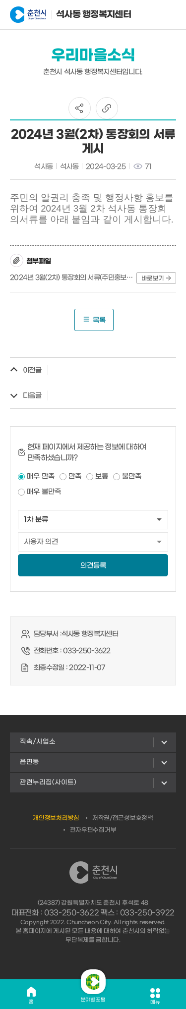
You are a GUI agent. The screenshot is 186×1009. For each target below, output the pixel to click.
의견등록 (93, 565)
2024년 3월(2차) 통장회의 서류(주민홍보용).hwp (71, 278)
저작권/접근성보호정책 (122, 818)
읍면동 (29, 762)
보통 (101, 476)
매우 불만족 (44, 492)
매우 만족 (41, 476)
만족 (74, 476)
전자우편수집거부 (93, 830)
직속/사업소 (38, 741)
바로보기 (156, 278)
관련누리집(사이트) (48, 782)
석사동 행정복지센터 (59, 14)
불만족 (131, 476)
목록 (94, 320)
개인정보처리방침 (56, 818)
